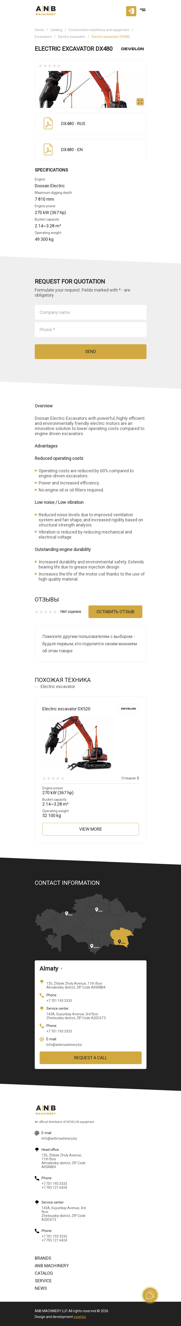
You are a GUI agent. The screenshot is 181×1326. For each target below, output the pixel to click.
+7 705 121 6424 (54, 1187)
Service (43, 1280)
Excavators (43, 37)
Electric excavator (71, 37)
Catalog (56, 30)
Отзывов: (130, 778)
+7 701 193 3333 (59, 1001)
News (41, 1288)
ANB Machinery (52, 1265)
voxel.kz (80, 1317)
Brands (43, 1258)
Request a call (90, 1057)
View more (90, 829)
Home (39, 30)
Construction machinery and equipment (99, 30)
